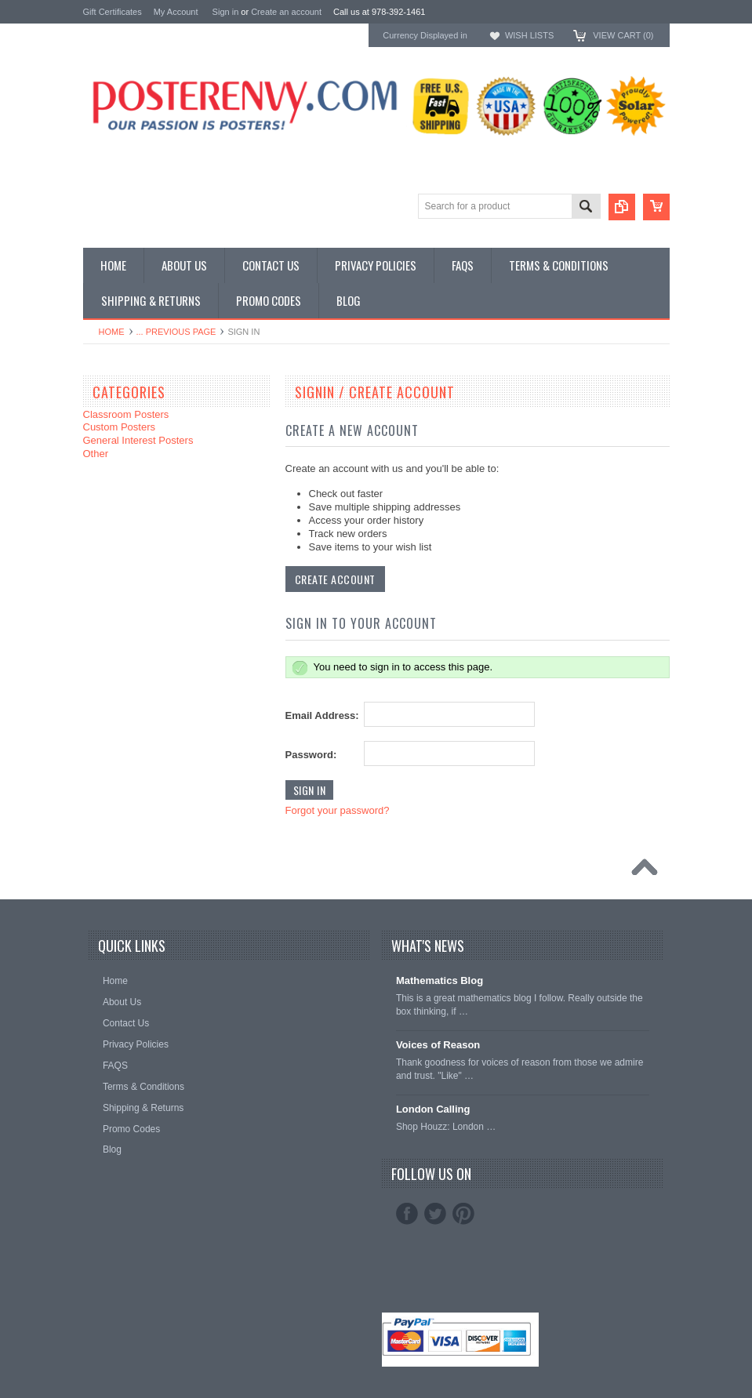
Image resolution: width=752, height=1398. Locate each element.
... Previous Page (176, 331)
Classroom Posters (126, 414)
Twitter (435, 1214)
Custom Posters (119, 427)
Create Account (335, 579)
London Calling (433, 1109)
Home (112, 331)
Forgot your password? (337, 810)
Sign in (226, 11)
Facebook (407, 1214)
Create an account (286, 11)
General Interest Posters (138, 440)
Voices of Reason (438, 1045)
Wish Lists (529, 35)
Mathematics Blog (439, 980)
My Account (176, 11)
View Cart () (623, 35)
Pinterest (463, 1214)
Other (96, 453)
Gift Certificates (112, 11)
